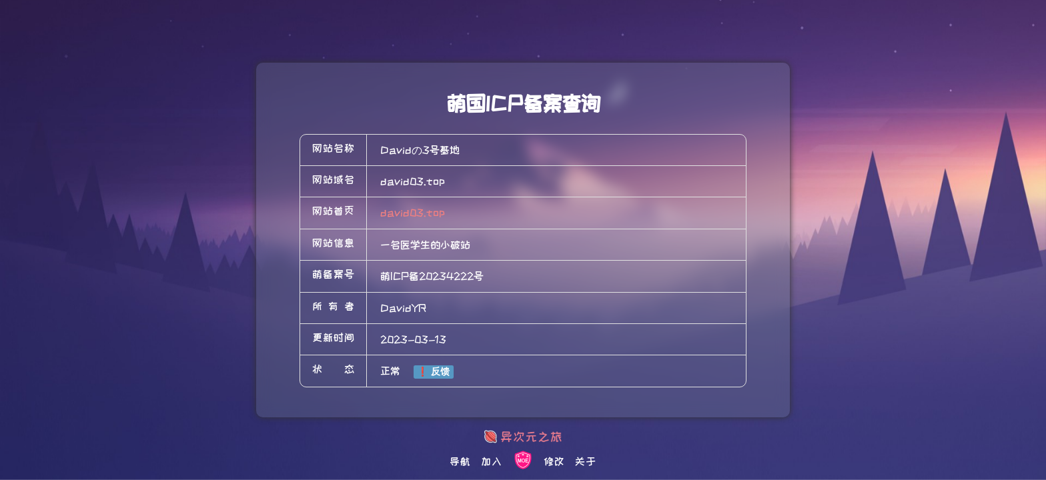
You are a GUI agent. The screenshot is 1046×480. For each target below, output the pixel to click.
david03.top (412, 212)
